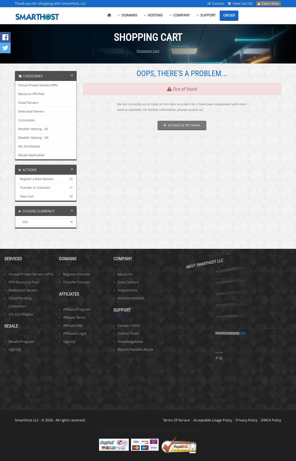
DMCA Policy (271, 420)
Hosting (155, 15)
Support (208, 15)
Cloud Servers (28, 103)
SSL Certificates (29, 146)
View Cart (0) (243, 3)
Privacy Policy (246, 420)
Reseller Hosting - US (33, 129)
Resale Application (31, 155)
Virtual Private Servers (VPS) (37, 85)
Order (229, 15)
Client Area (270, 3)
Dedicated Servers (31, 111)
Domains (129, 15)
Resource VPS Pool (31, 94)
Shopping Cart (148, 51)
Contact (218, 3)
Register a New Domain (45, 179)
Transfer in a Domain (45, 187)
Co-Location (26, 120)
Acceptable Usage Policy (212, 420)
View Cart (45, 196)
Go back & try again (182, 125)
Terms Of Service (176, 420)
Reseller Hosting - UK (33, 138)
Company (181, 15)
